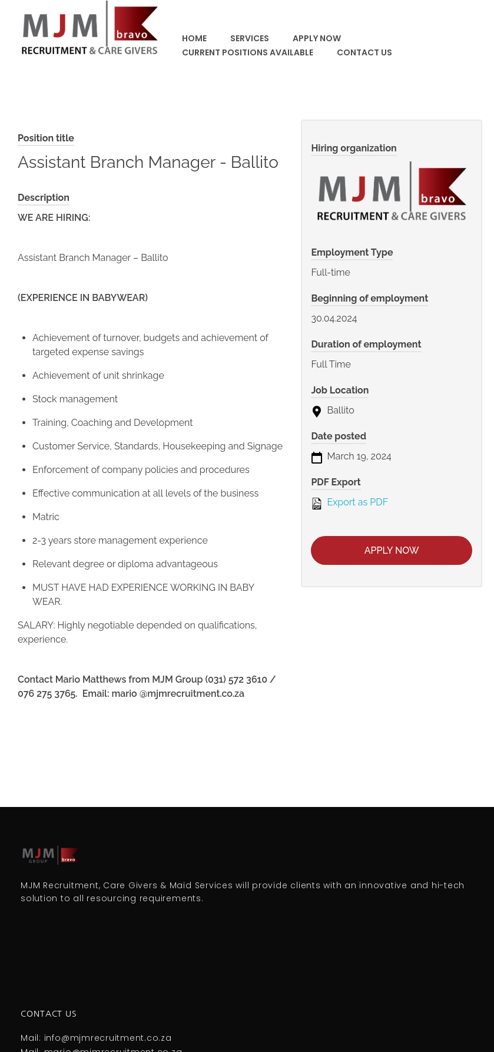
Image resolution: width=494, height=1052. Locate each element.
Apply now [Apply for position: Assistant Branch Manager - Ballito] (391, 550)
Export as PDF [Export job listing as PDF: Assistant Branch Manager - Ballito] (349, 503)
